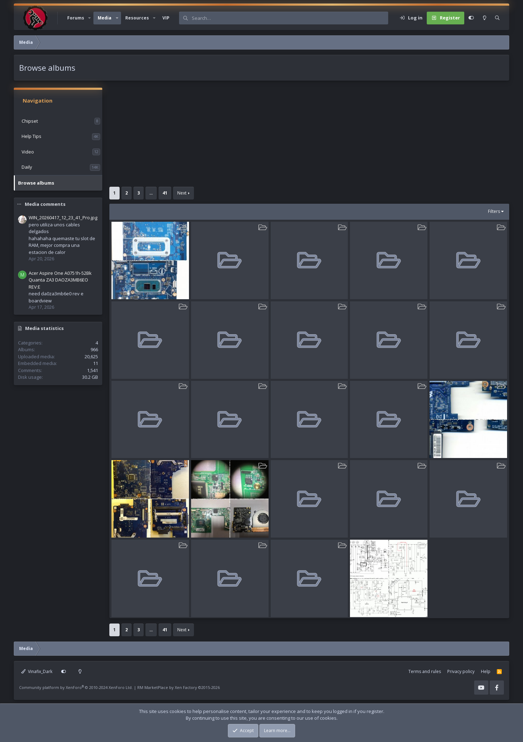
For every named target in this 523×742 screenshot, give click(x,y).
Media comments (45, 204)
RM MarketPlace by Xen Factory (178, 687)
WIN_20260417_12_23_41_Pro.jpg (63, 217)
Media (104, 18)
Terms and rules (424, 671)
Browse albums (36, 183)
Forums (75, 18)
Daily (27, 167)
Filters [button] (494, 211)
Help (485, 671)
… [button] (151, 193)
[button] (89, 18)
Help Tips (31, 136)
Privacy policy (461, 671)
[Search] (290, 18)
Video (28, 152)
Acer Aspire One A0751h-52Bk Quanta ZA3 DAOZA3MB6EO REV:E (60, 280)
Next (181, 193)
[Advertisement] (305, 137)
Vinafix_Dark (36, 671)
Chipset (30, 121)
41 (164, 193)
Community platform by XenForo (76, 687)
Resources (137, 18)
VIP (165, 18)
